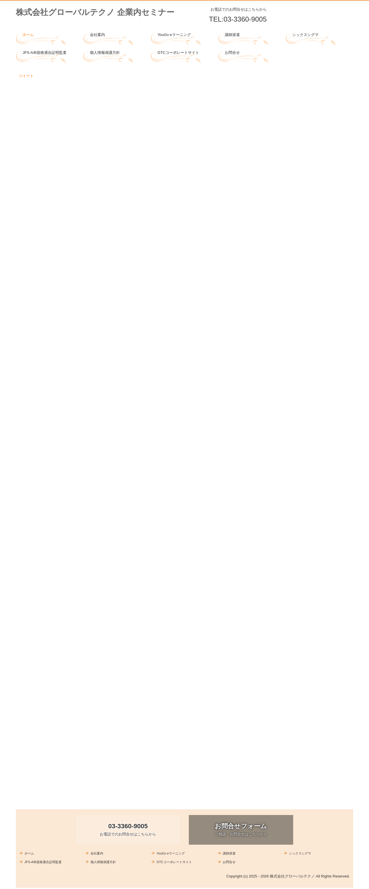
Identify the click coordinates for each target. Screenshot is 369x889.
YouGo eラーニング (174, 35)
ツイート (26, 76)
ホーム (28, 35)
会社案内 (97, 35)
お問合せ (232, 52)
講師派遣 (232, 35)
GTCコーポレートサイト (178, 52)
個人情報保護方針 (105, 52)
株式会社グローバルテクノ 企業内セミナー (95, 12)
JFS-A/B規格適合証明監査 (44, 52)
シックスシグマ (305, 35)
